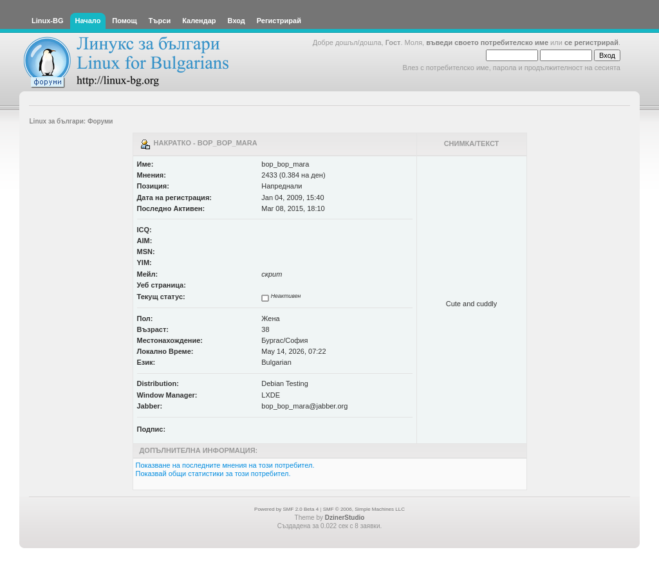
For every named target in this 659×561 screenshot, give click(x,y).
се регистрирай (591, 42)
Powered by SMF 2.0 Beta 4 (286, 509)
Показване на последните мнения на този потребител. (225, 465)
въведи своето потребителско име (487, 42)
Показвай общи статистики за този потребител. (213, 473)
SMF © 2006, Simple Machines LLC (364, 509)
